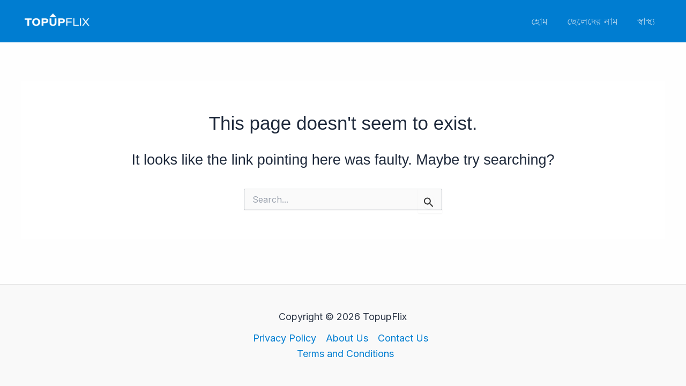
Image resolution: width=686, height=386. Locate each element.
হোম (539, 21)
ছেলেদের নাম (592, 21)
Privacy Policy (284, 338)
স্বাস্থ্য (646, 21)
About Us (347, 338)
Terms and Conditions (345, 353)
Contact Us (403, 338)
